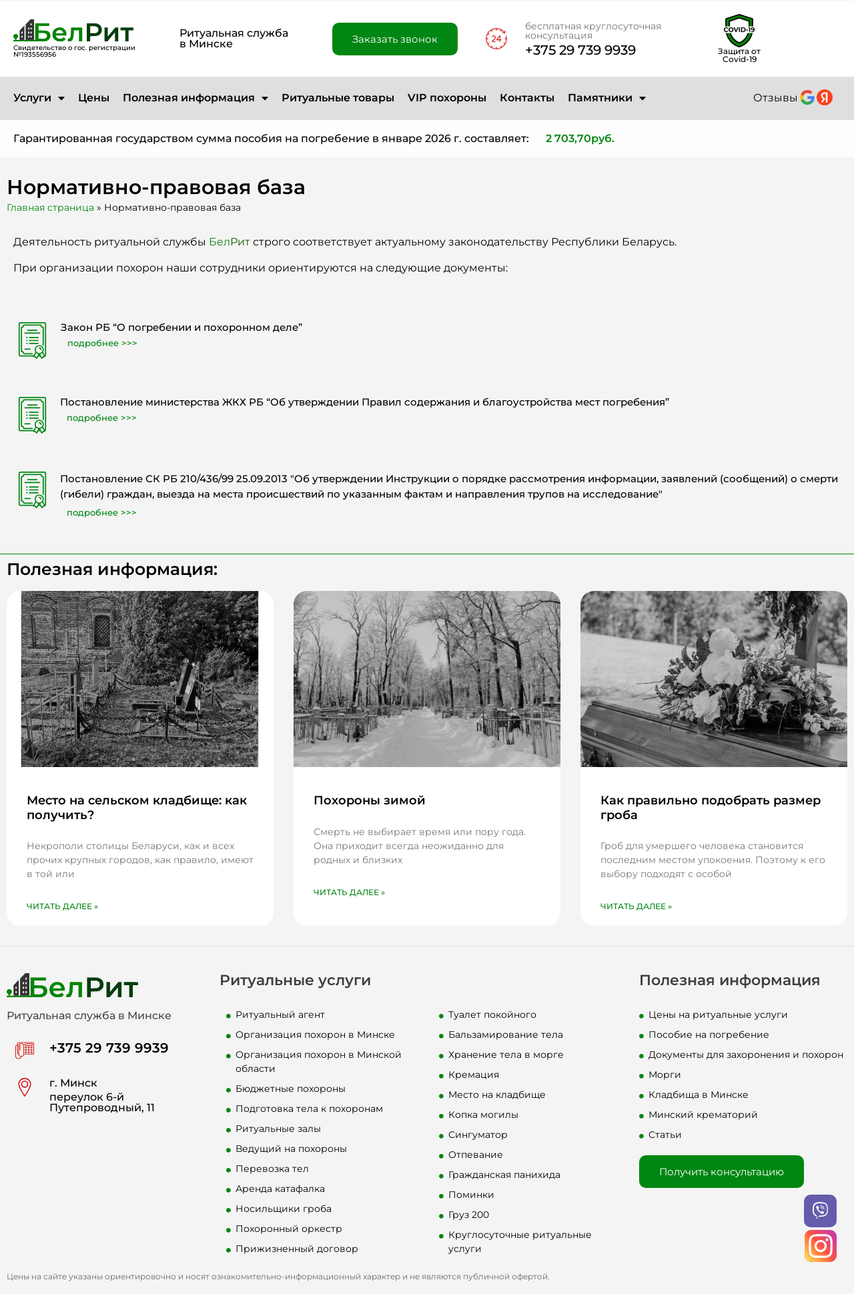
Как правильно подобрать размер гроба (710, 807)
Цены (93, 97)
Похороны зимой (370, 800)
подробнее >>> (102, 343)
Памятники (607, 98)
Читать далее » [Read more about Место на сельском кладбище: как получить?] (62, 906)
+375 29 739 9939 (580, 50)
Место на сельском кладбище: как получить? (137, 807)
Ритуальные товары (338, 97)
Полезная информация (195, 98)
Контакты (527, 97)
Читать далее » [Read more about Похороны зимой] (349, 892)
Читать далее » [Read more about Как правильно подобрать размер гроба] (636, 906)
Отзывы (775, 97)
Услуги (39, 98)
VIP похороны (447, 97)
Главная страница (50, 207)
